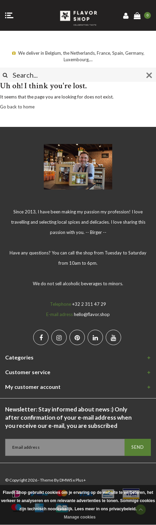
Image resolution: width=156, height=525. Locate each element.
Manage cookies (80, 517)
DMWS (66, 480)
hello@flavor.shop (92, 314)
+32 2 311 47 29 (89, 304)
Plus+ (81, 480)
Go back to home (17, 106)
